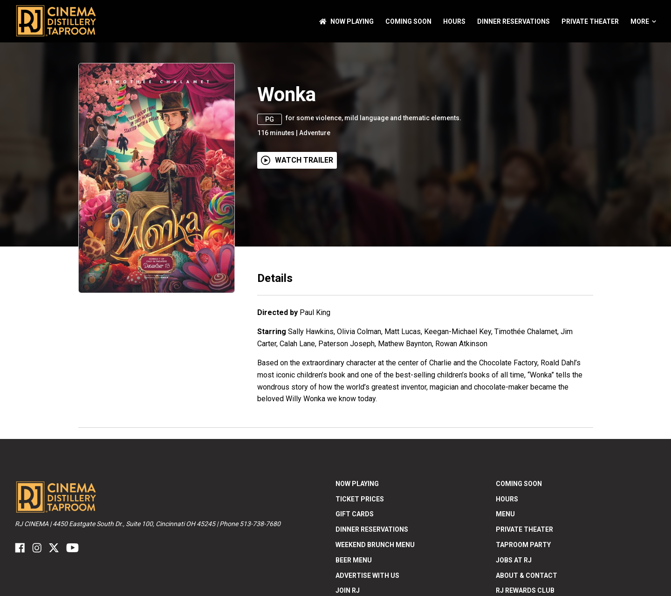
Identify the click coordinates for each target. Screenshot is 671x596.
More (643, 21)
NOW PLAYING (346, 21)
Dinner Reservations (513, 21)
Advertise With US (367, 575)
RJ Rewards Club (525, 590)
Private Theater (590, 21)
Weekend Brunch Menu (375, 544)
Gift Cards (355, 514)
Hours (454, 21)
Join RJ (348, 590)
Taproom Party (523, 544)
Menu (505, 514)
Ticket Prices (360, 499)
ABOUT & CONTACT (526, 575)
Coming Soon (408, 21)
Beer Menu (354, 560)
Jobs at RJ (514, 560)
